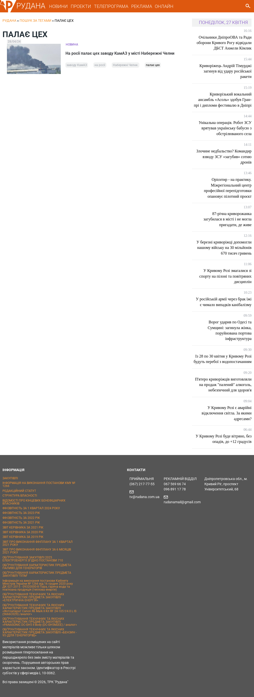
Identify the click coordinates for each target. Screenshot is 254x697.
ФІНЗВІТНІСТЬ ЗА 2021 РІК (21, 522)
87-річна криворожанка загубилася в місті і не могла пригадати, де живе (227, 219)
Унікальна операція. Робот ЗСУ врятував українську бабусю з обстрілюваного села (225, 128)
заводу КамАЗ (76, 65)
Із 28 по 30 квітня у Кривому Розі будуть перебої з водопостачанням (223, 359)
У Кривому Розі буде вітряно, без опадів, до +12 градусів (223, 439)
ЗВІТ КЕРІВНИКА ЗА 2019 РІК (22, 537)
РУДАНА (30, 5)
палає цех (153, 65)
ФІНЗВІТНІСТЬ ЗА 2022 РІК (21, 518)
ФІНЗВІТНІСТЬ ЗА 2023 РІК (21, 513)
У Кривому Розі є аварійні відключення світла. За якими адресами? (227, 413)
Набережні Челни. (125, 65)
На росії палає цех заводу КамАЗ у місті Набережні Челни (120, 53)
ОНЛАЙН (164, 6)
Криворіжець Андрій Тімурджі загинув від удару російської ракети (225, 71)
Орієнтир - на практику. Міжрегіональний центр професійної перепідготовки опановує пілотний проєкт (228, 187)
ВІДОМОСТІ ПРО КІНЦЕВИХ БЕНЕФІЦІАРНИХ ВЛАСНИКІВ (33, 502)
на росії (100, 65)
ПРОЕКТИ (81, 6)
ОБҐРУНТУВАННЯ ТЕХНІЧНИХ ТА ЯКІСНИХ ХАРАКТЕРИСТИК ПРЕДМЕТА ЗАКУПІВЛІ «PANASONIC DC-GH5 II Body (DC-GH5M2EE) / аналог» (39, 621)
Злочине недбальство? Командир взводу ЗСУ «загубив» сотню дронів (224, 156)
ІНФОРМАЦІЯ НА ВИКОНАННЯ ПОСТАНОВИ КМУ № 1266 (38, 484)
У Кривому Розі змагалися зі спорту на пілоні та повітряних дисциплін (225, 276)
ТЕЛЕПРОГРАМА (111, 6)
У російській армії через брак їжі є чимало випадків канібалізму (224, 302)
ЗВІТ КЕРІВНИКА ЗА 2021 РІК (22, 527)
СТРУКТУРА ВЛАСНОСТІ (19, 495)
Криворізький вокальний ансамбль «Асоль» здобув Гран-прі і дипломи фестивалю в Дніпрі (223, 99)
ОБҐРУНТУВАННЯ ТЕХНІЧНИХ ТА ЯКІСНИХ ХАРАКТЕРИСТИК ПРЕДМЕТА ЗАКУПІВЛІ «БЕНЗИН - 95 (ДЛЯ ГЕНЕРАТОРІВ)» (39, 632)
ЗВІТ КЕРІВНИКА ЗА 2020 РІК (22, 532)
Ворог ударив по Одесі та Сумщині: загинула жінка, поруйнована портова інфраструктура (230, 330)
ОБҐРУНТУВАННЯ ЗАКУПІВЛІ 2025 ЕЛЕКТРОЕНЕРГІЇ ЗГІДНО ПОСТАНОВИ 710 (32, 559)
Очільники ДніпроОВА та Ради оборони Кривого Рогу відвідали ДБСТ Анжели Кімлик (224, 42)
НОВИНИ (58, 6)
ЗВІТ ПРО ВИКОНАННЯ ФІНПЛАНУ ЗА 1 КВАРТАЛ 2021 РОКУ (37, 543)
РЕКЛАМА (141, 6)
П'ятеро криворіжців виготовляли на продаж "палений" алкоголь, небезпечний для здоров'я (223, 384)
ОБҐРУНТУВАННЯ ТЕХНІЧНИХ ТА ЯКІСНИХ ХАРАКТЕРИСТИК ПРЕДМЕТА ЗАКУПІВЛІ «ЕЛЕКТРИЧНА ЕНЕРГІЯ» (33, 597)
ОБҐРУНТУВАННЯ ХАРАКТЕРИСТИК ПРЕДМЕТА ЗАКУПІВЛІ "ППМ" (36, 574)
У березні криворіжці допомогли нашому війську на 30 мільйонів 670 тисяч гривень (224, 247)
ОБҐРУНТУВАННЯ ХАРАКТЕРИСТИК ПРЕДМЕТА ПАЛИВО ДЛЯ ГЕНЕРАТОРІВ (36, 566)
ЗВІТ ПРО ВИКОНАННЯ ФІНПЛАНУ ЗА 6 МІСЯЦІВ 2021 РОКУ (36, 551)
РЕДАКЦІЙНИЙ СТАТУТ (19, 491)
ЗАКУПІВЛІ (10, 478)
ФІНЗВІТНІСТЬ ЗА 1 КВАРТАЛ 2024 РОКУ (31, 508)
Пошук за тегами (35, 21)
